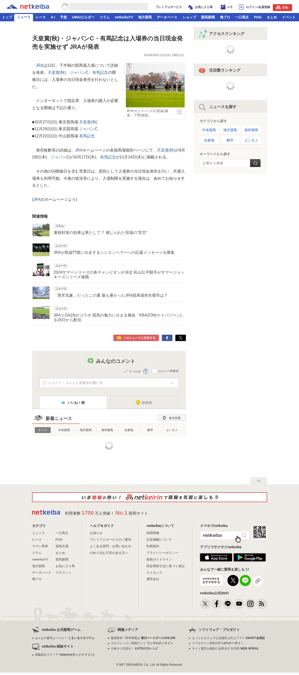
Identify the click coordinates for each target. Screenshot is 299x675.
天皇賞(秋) (57, 72)
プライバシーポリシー (162, 553)
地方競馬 (145, 17)
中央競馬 (64, 430)
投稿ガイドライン (159, 559)
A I (53, 17)
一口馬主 (242, 17)
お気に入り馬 (65, 566)
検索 (255, 163)
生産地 (128, 430)
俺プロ (225, 17)
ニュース (24, 17)
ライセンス (154, 572)
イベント (289, 17)
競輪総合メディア (64, 654)
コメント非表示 (168, 371)
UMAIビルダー (83, 17)
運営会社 (152, 579)
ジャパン (77, 72)
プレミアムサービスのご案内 (110, 539)
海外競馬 (107, 430)
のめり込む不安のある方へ (109, 553)
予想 (63, 17)
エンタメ (172, 430)
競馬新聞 (208, 17)
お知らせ (96, 533)
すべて (42, 430)
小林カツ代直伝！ (134, 648)
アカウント (64, 572)
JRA (39, 65)
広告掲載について (159, 539)
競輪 (282, 7)
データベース (167, 17)
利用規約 (152, 546)
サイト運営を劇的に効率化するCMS (225, 648)
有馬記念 (100, 72)
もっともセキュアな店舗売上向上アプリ (228, 638)
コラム (104, 17)
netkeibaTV (124, 17)
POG (258, 17)
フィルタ (135, 371)
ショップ (189, 17)
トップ (7, 17)
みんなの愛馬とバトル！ (65, 638)
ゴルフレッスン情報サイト (142, 643)
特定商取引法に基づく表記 (165, 566)
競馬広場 (62, 546)
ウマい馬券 (40, 546)
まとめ (272, 17)
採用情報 (152, 533)
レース (41, 17)
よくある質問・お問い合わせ (110, 546)
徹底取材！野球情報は (143, 638)
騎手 (150, 430)
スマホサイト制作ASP (218, 643)
